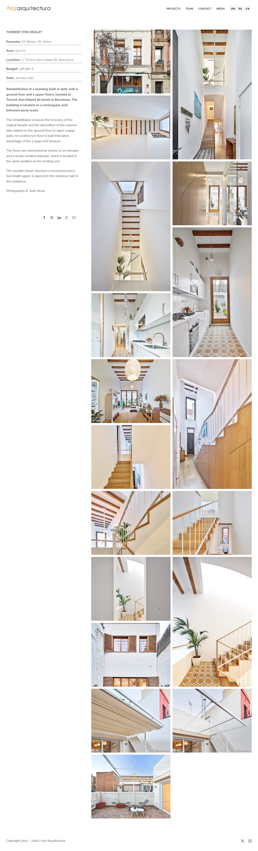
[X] (52, 217)
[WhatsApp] (66, 217)
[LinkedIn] (59, 217)
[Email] (74, 217)
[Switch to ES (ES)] (240, 8)
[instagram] (250, 841)
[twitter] (242, 841)
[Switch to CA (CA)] (247, 8)
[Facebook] (44, 217)
